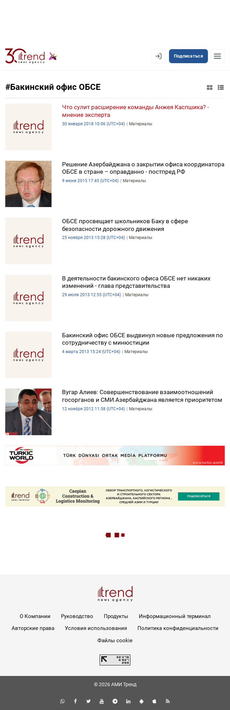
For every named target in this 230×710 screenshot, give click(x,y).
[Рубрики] (217, 56)
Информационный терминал (175, 616)
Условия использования (96, 628)
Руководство (77, 616)
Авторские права (33, 628)
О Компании (35, 616)
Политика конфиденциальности (177, 628)
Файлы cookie (115, 640)
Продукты (116, 616)
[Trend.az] (31, 56)
